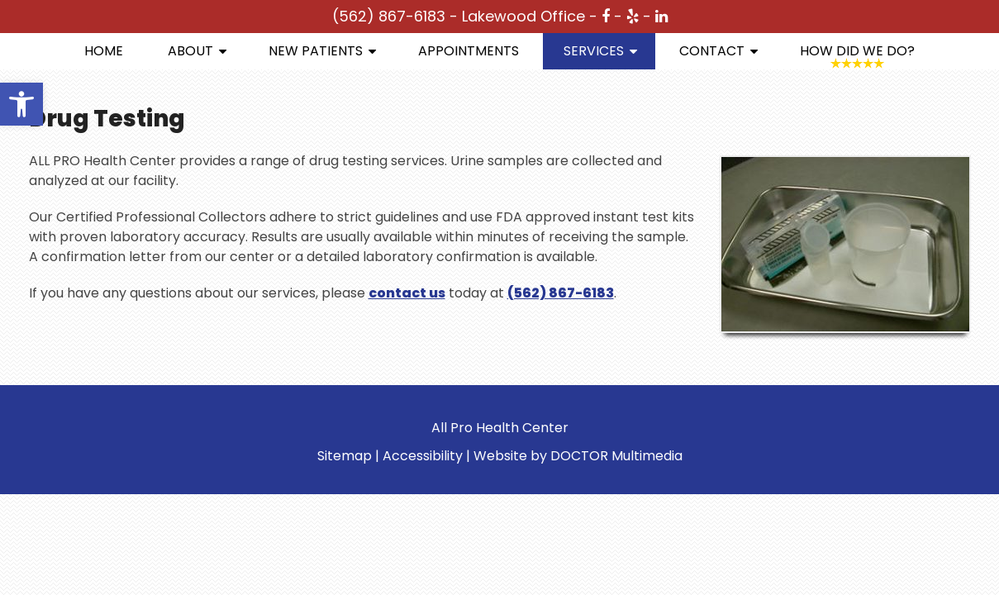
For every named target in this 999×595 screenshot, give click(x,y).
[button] (21, 104)
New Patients (316, 50)
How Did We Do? (857, 50)
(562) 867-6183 (388, 16)
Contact (711, 50)
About (190, 50)
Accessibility (423, 455)
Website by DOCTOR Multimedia (578, 455)
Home (103, 50)
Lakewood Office (523, 16)
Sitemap (344, 455)
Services (594, 50)
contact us (407, 292)
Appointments (468, 50)
